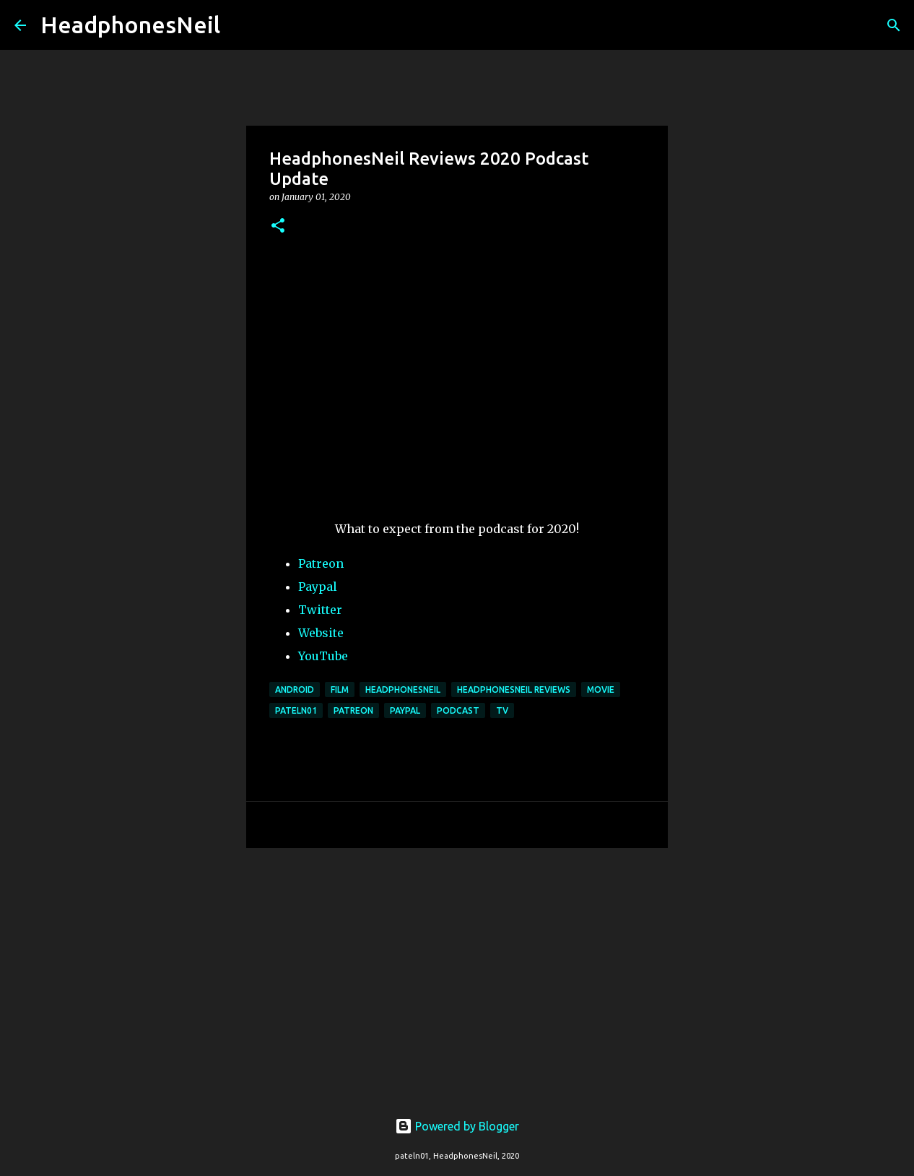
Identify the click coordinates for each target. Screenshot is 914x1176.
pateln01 (296, 710)
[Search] (240, 25)
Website (321, 633)
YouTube (323, 656)
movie (600, 689)
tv (502, 710)
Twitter (320, 609)
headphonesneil (402, 689)
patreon (353, 710)
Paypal (317, 586)
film (340, 689)
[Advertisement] (457, 971)
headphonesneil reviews (513, 689)
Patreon (321, 563)
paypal (405, 710)
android (294, 689)
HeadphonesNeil (130, 25)
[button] (278, 226)
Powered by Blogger (457, 1126)
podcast (458, 710)
